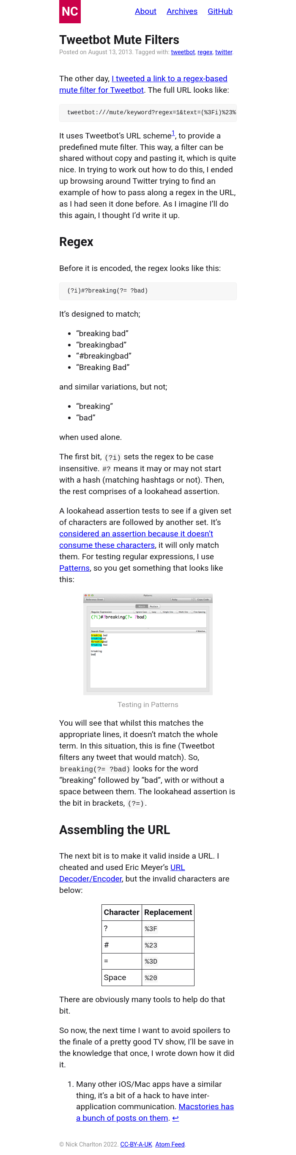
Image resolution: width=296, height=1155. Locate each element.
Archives (182, 11)
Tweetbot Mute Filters (119, 40)
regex (204, 52)
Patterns (74, 567)
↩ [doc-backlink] (175, 1116)
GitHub (220, 11)
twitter (223, 52)
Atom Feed (169, 1142)
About (145, 11)
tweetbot (183, 52)
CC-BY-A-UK (136, 1142)
